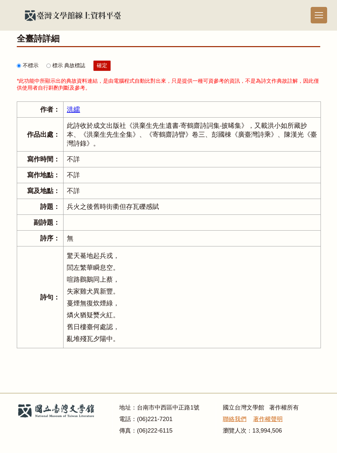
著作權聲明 (268, 419)
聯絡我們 (234, 419)
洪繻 (73, 109)
